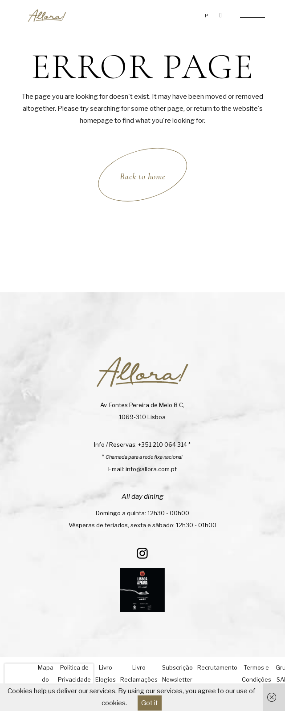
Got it (149, 703)
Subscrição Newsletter (177, 673)
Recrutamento (217, 667)
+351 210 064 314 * (164, 444)
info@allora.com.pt (151, 469)
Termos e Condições (256, 673)
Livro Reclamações (139, 673)
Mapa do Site (45, 679)
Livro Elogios (105, 673)
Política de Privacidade (74, 673)
